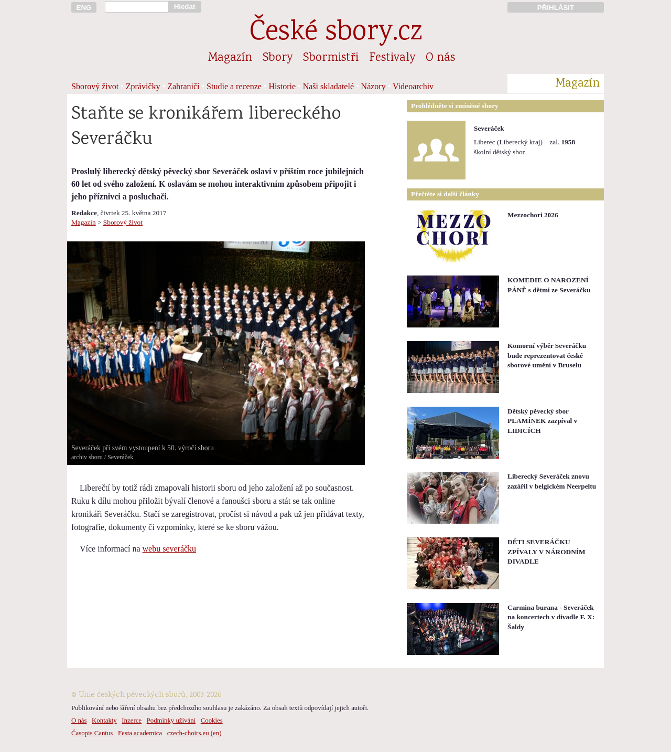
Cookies (212, 720)
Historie (282, 86)
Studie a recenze (234, 86)
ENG (84, 8)
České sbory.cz (336, 33)
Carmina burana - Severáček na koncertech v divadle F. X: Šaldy (550, 617)
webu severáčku (170, 548)
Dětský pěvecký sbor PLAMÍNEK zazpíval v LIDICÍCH (542, 421)
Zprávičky (143, 86)
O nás (440, 58)
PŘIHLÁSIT (555, 8)
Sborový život (94, 86)
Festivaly (392, 58)
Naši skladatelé (328, 86)
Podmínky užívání (171, 720)
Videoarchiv (413, 86)
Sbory (278, 58)
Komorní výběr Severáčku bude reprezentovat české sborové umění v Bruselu (546, 355)
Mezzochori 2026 (532, 215)
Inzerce (132, 720)
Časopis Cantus (92, 733)
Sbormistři (331, 58)
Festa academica (140, 733)
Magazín (230, 58)
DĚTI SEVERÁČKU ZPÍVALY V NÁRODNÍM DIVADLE (546, 551)
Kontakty (104, 720)
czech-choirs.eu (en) (194, 733)
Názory (373, 86)
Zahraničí (183, 86)
